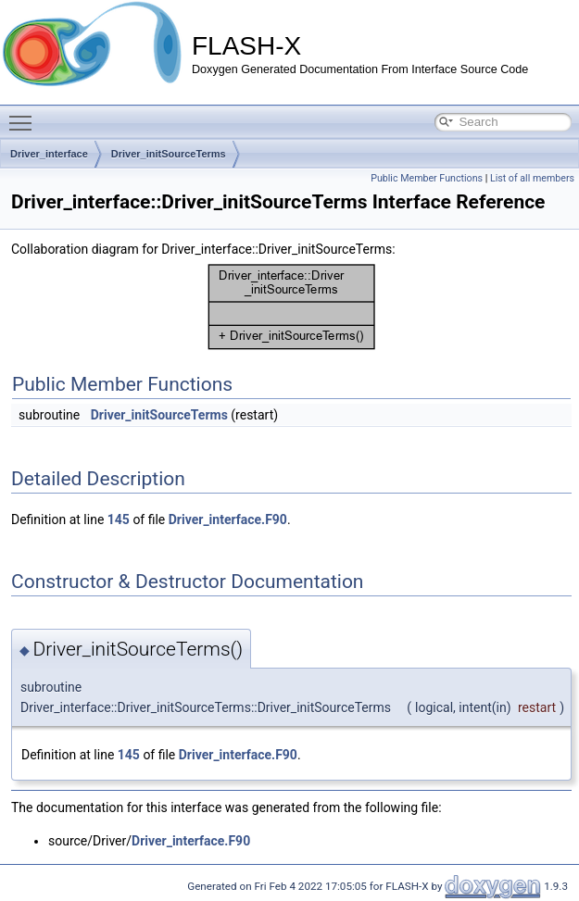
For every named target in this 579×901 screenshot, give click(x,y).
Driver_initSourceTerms (168, 153)
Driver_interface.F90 (228, 519)
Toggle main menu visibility (25, 115)
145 (118, 519)
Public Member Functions (427, 178)
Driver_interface (49, 153)
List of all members (532, 178)
